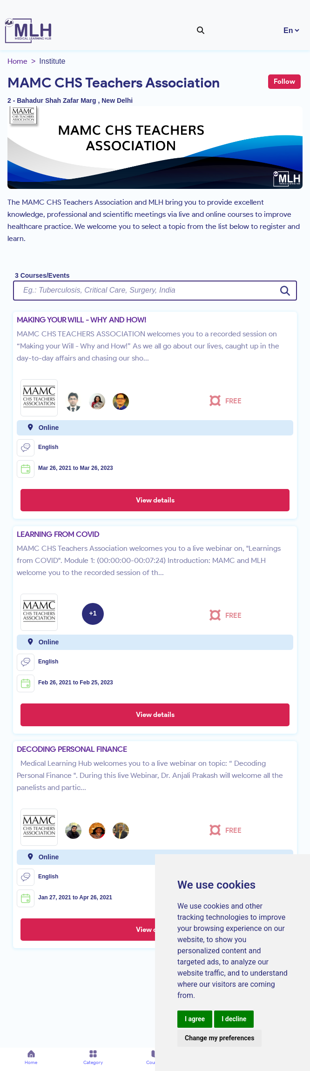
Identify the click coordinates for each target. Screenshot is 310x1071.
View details (155, 500)
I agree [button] (195, 1019)
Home (17, 61)
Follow (284, 81)
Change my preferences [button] (219, 1038)
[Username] (155, 290)
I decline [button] (234, 1019)
